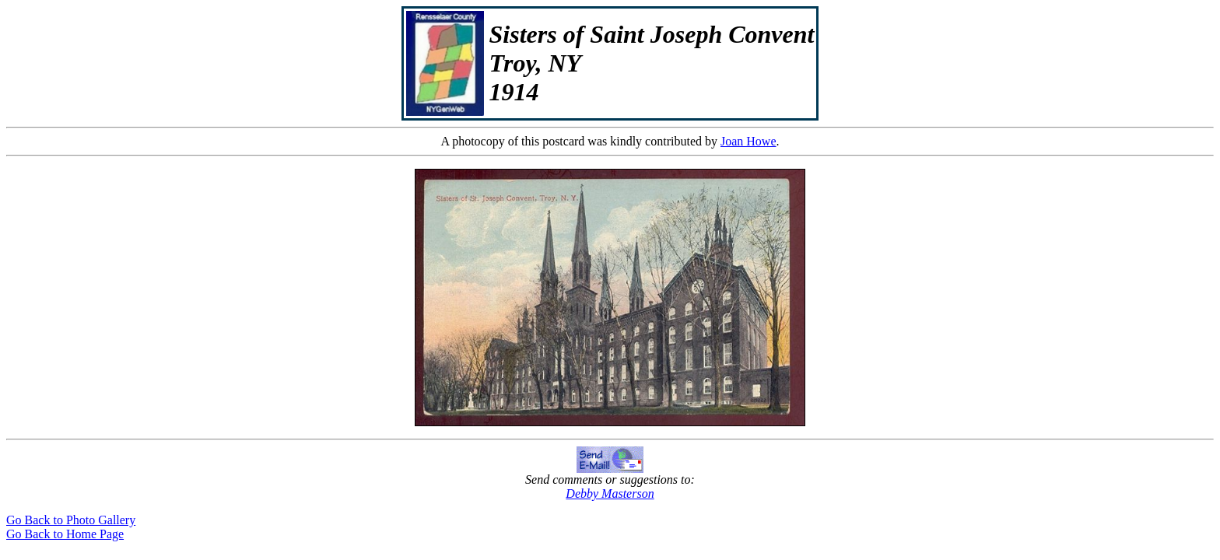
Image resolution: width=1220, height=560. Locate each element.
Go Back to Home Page (65, 534)
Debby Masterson (610, 493)
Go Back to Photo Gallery (70, 520)
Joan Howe (748, 141)
